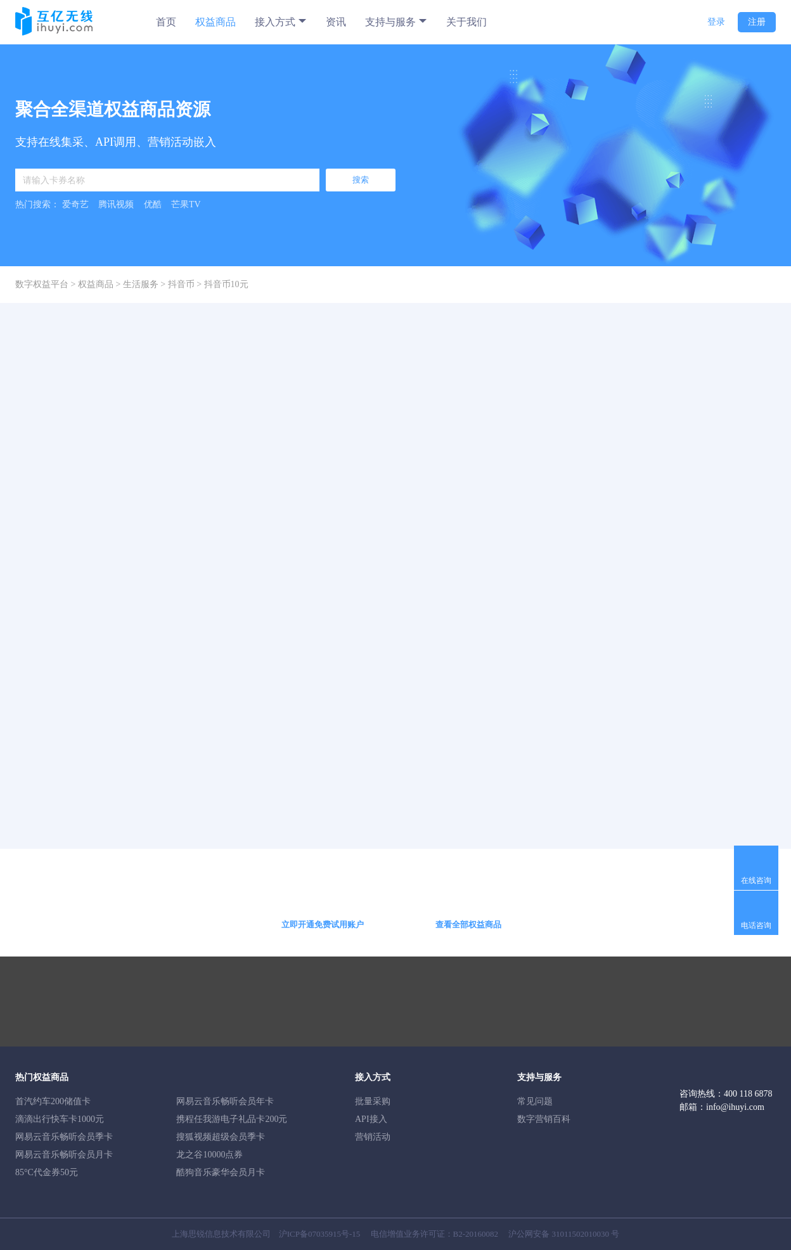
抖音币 (181, 284)
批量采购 (372, 1101)
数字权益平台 (41, 284)
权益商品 (215, 21)
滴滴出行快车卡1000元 (59, 1119)
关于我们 (466, 21)
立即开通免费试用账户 (322, 924)
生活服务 (140, 284)
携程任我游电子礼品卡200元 (231, 1119)
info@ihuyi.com (735, 1107)
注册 (757, 22)
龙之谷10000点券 (209, 1154)
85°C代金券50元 (46, 1172)
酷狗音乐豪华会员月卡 (220, 1172)
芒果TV (186, 204)
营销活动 (372, 1137)
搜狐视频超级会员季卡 (220, 1137)
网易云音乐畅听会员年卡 (225, 1101)
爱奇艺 (75, 204)
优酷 (153, 204)
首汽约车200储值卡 (53, 1101)
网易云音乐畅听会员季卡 (64, 1137)
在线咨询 (756, 880)
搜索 (360, 179)
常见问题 (535, 1101)
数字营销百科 (543, 1119)
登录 (716, 22)
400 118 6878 (748, 1094)
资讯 (336, 21)
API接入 (371, 1119)
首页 (166, 21)
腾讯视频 (116, 204)
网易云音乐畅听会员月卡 (64, 1154)
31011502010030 (581, 1234)
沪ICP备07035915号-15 (320, 1234)
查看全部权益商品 (468, 924)
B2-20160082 (476, 1234)
